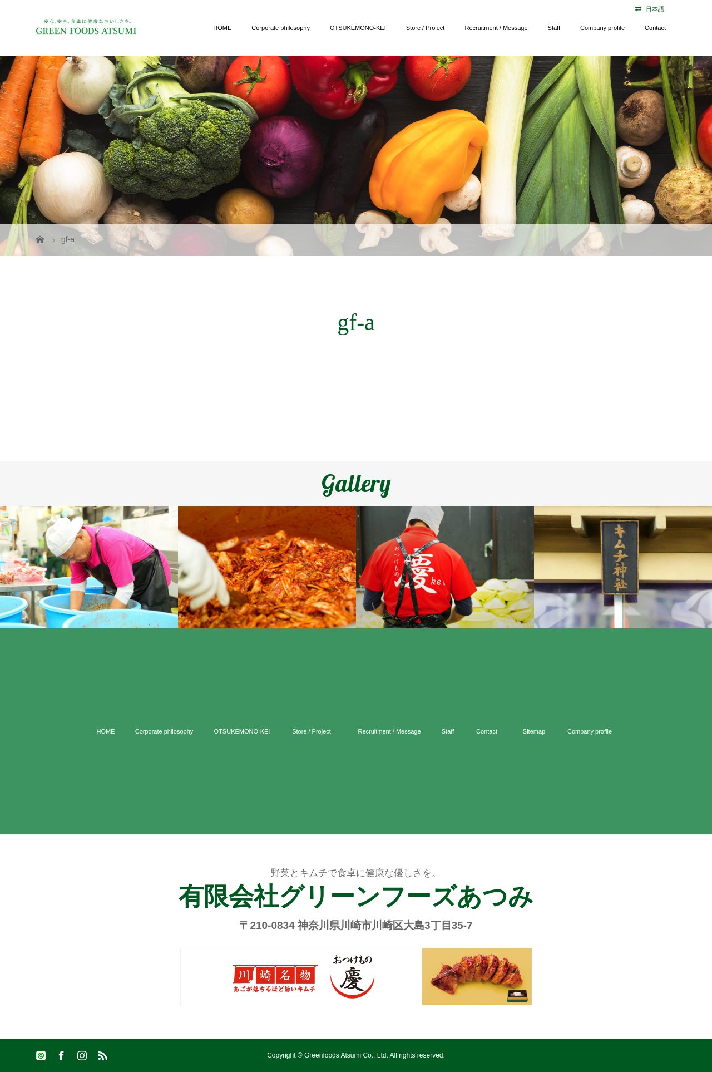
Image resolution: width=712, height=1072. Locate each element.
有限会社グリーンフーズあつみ (356, 896)
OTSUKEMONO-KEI (358, 27)
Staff (554, 27)
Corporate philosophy (280, 27)
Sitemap (534, 731)
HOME (222, 27)
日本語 (655, 9)
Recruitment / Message (495, 27)
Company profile (602, 27)
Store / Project (425, 27)
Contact (655, 27)
